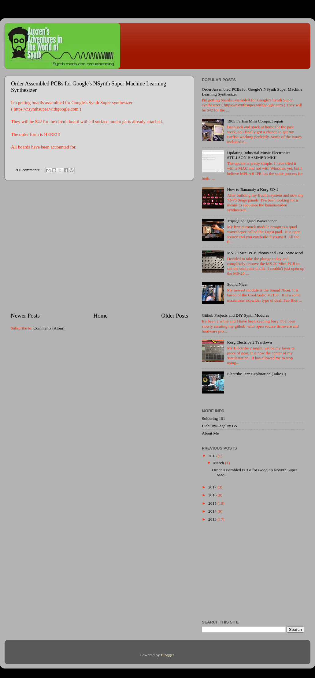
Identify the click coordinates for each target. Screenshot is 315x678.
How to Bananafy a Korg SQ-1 (252, 189)
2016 (212, 495)
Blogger (167, 655)
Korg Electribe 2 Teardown (249, 342)
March (219, 463)
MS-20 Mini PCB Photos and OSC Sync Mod (265, 252)
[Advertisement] (57, 246)
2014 (212, 511)
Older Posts (174, 315)
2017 (212, 487)
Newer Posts (25, 315)
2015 (212, 503)
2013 (212, 519)
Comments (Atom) (49, 328)
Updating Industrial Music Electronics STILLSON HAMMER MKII (258, 155)
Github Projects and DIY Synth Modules (235, 315)
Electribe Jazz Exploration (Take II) (256, 373)
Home (101, 315)
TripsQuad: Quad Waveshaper (251, 221)
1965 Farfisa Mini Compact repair (255, 121)
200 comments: (28, 170)
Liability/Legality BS (219, 426)
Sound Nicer (237, 284)
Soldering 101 (213, 418)
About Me (210, 433)
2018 (212, 456)
